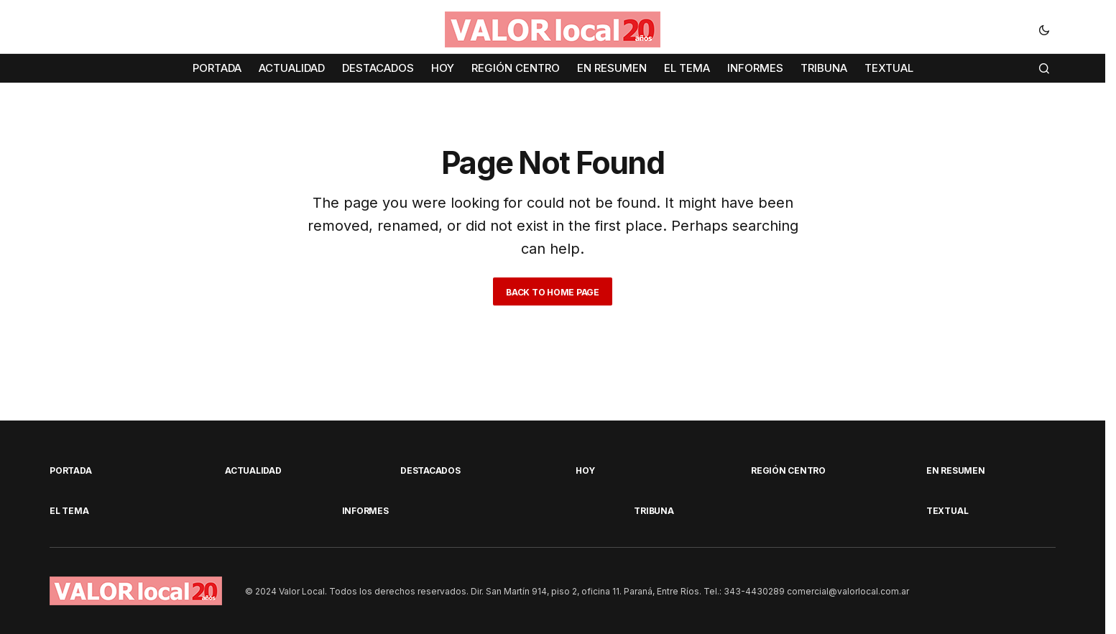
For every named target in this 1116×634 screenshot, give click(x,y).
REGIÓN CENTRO (788, 470)
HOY (585, 470)
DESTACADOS (430, 470)
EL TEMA (69, 510)
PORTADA (70, 470)
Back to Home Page (552, 292)
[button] (1044, 29)
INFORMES (365, 510)
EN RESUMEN (955, 470)
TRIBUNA (653, 510)
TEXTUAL (947, 510)
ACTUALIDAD (253, 470)
